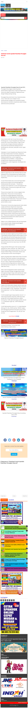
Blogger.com (16, 705)
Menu (3, 15)
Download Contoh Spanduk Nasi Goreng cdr (15, 549)
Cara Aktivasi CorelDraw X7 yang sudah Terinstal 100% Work (14, 532)
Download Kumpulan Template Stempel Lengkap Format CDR (14, 541)
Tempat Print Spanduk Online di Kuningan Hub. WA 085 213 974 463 (15, 560)
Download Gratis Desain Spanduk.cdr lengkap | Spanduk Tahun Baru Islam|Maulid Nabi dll (14, 555)
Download (14, 365)
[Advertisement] (14, 34)
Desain (3, 57)
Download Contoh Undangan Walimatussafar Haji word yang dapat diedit (15, 527)
